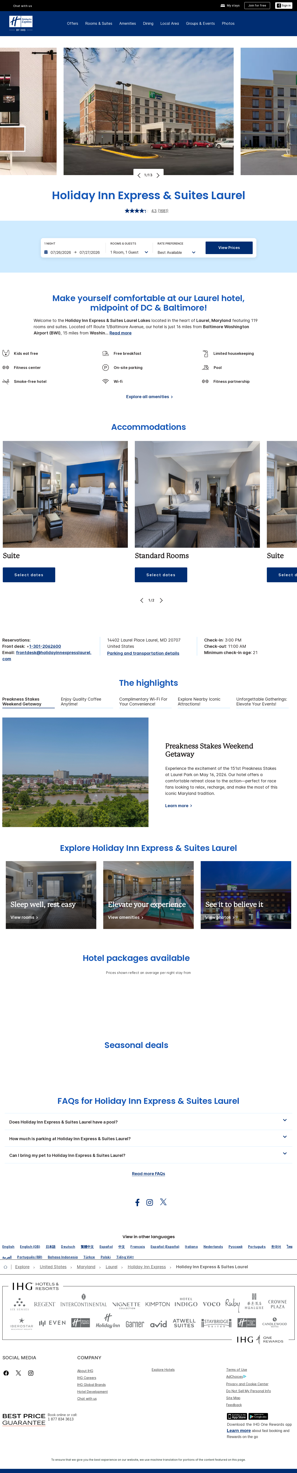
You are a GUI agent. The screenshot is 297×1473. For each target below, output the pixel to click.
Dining (148, 23)
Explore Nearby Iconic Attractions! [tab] (199, 701)
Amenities (127, 23)
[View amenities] (125, 918)
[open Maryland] (86, 1267)
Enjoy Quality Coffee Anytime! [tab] (81, 701)
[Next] (157, 175)
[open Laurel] (111, 1267)
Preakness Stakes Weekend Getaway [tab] (21, 701)
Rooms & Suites (98, 23)
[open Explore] (23, 1267)
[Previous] (139, 175)
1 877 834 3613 (61, 1419)
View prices (229, 247)
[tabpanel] (148, 772)
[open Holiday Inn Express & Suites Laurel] (210, 1267)
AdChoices (236, 1377)
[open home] (7, 1266)
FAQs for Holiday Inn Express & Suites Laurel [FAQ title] (148, 1101)
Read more (121, 333)
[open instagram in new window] (147, 1202)
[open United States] (53, 1267)
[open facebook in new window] (135, 1202)
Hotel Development (92, 1392)
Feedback (234, 1405)
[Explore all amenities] (148, 397)
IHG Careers (86, 1378)
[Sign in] (283, 5)
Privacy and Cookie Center (247, 1384)
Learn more (176, 805)
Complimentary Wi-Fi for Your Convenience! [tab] (143, 701)
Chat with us (22, 6)
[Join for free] (257, 5)
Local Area (169, 23)
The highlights (148, 683)
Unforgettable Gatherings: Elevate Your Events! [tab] (261, 701)
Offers (72, 23)
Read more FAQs (148, 1173)
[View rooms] (23, 918)
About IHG (85, 1371)
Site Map (233, 1398)
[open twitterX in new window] (161, 1202)
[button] (148, 1121)
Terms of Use (236, 1370)
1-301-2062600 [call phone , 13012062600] (45, 646)
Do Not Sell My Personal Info (248, 1391)
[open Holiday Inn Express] (147, 1267)
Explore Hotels (163, 1370)
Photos (228, 23)
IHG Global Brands (91, 1385)
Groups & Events (200, 23)
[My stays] (230, 5)
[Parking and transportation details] (143, 653)
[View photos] (219, 918)
